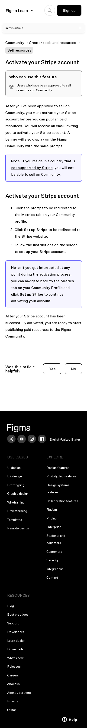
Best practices (18, 614)
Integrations (55, 569)
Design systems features (57, 488)
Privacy (12, 701)
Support (13, 623)
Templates (14, 520)
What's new (15, 658)
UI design (14, 468)
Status (11, 710)
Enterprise (53, 527)
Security (52, 560)
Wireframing (16, 502)
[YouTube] (21, 439)
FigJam (51, 509)
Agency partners (19, 692)
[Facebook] (42, 439)
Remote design (18, 528)
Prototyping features (61, 476)
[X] (11, 439)
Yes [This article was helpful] (52, 369)
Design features (57, 468)
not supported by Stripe (32, 168)
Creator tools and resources (52, 42)
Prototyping (15, 485)
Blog (10, 606)
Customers (54, 551)
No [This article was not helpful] (73, 369)
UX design (14, 476)
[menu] (65, 439)
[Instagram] (32, 439)
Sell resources (19, 50)
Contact (52, 577)
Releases (14, 666)
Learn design (16, 640)
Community (14, 42)
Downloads (15, 649)
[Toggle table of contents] (43, 28)
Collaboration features (62, 501)
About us (13, 684)
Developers (15, 632)
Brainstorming (17, 511)
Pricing (51, 518)
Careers (13, 675)
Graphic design (18, 493)
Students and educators (55, 539)
